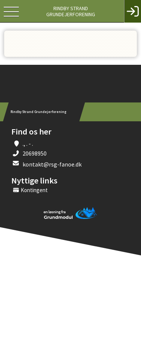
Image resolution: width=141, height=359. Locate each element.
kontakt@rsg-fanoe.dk (52, 164)
